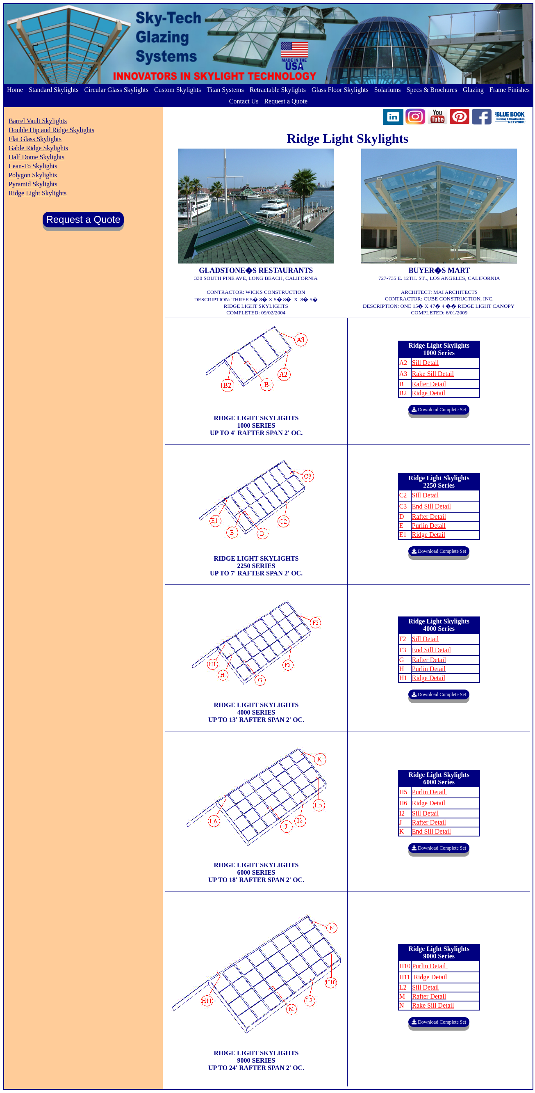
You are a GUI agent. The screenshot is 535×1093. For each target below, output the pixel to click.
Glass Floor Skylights (340, 89)
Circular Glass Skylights (116, 89)
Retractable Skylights (278, 89)
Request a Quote (285, 101)
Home (15, 89)
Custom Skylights (177, 89)
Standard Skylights (53, 89)
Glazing (473, 89)
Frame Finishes (509, 89)
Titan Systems (225, 89)
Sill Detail (425, 638)
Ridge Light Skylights (37, 193)
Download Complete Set (439, 409)
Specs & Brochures (432, 89)
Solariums (387, 89)
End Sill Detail (431, 649)
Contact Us (244, 101)
